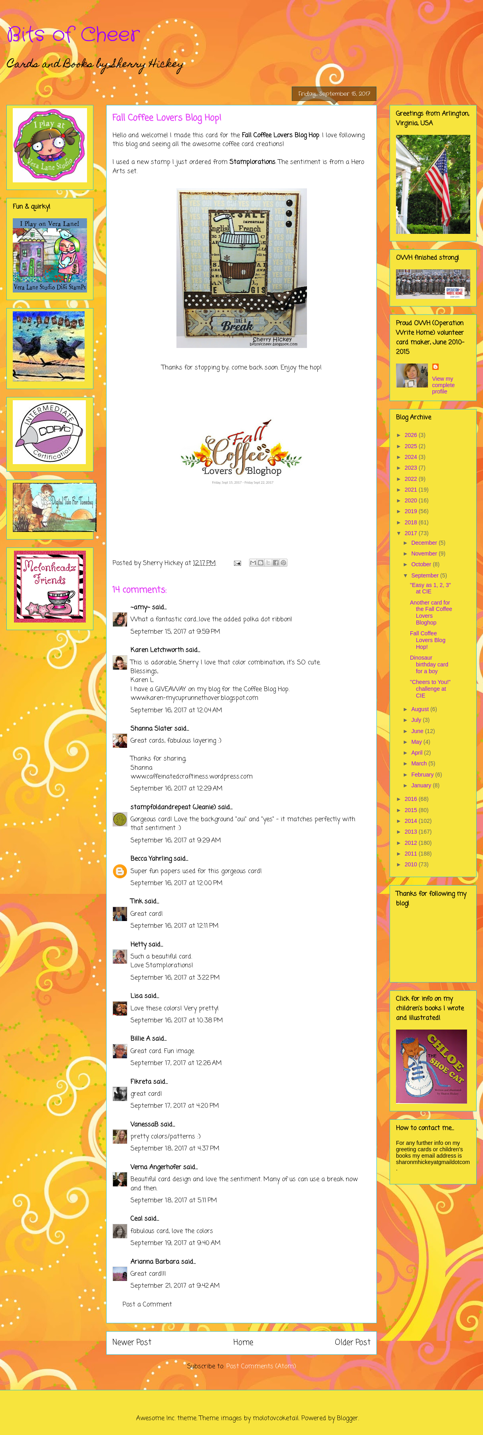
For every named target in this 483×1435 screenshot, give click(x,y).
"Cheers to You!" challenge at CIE (430, 689)
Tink (137, 902)
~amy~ (140, 608)
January (422, 785)
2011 (412, 853)
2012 (412, 843)
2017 (412, 533)
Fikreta (141, 1082)
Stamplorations (252, 162)
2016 (412, 799)
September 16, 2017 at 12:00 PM (177, 883)
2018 (412, 522)
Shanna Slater (151, 729)
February (423, 774)
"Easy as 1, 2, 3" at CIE (430, 588)
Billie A (140, 1039)
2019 (412, 511)
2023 (412, 467)
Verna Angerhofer (156, 1167)
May (417, 742)
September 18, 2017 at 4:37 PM (175, 1149)
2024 (412, 457)
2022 (412, 479)
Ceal (137, 1219)
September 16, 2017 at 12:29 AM (177, 789)
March (419, 763)
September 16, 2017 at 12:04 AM (176, 711)
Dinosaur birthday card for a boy (429, 664)
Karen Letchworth (157, 650)
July (417, 720)
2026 (412, 435)
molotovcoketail (276, 1418)
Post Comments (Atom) (261, 1367)
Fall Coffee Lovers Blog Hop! (427, 640)
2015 (412, 810)
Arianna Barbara (155, 1262)
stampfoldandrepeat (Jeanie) (173, 807)
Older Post (352, 1342)
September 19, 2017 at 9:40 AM (176, 1243)
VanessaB (144, 1125)
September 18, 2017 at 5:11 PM (174, 1201)
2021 (412, 489)
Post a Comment (147, 1305)
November (424, 553)
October (422, 564)
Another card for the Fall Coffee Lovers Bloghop (431, 612)
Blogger (347, 1418)
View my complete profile (443, 385)
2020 (412, 500)
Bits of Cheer (73, 35)
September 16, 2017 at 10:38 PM (177, 1021)
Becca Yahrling (151, 859)
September (425, 575)
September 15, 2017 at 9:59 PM (175, 632)
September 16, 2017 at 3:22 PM (175, 978)
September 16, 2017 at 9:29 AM (176, 841)
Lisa (137, 996)
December (424, 543)
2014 (412, 821)
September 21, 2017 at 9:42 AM (175, 1286)
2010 (412, 864)
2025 (412, 446)
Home (243, 1342)
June (418, 731)
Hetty (138, 945)
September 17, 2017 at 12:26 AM (176, 1063)
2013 (412, 831)
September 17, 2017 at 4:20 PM (175, 1106)
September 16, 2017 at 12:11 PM (175, 926)
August (420, 709)
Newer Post (132, 1342)
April (417, 752)
